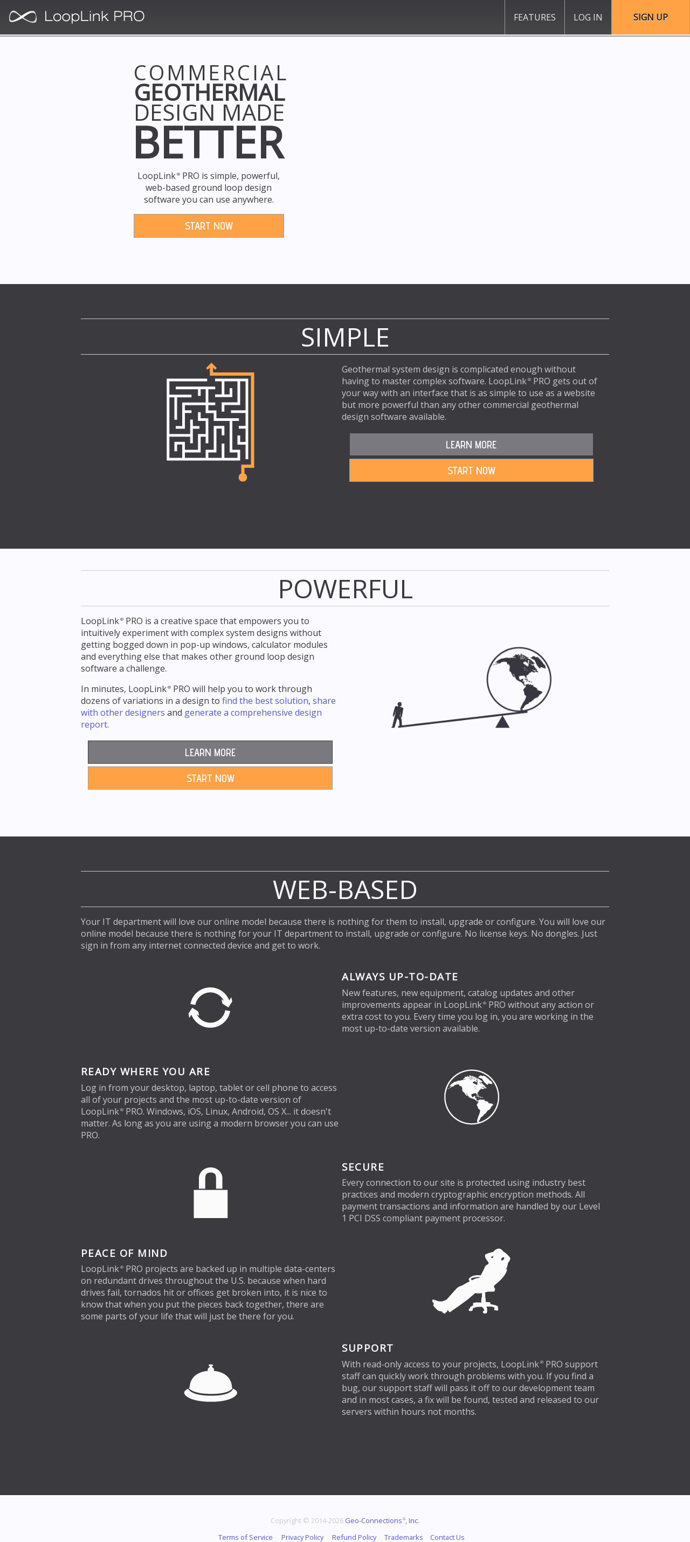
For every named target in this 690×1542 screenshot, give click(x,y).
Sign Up (650, 17)
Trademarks (403, 1537)
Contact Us (447, 1537)
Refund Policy (354, 1537)
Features (535, 17)
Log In (588, 17)
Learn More (471, 445)
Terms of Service (245, 1537)
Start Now (209, 226)
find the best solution (265, 701)
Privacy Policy (302, 1537)
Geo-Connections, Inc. (382, 1520)
